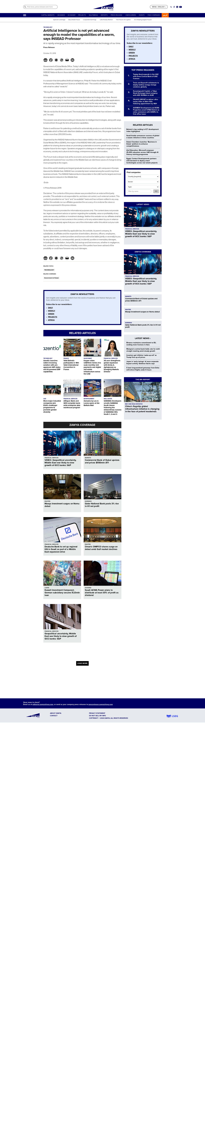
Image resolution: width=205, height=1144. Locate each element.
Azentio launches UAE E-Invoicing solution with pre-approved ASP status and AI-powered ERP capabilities (51, 366)
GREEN (51, 314)
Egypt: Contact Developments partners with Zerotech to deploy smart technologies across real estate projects (141, 161)
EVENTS (142, 15)
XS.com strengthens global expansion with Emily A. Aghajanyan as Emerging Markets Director (112, 366)
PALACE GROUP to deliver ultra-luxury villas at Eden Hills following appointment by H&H (145, 101)
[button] (45, 60)
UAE (44, 399)
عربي (165, 15)
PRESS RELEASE (116, 15)
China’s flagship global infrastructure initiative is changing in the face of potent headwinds (142, 409)
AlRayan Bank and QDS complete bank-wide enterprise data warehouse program (72, 404)
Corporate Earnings (90, 20)
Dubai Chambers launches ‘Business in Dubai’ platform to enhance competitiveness (141, 144)
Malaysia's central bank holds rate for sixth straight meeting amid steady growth (143, 350)
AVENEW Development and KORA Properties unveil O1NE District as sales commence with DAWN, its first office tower (146, 111)
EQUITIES (47, 501)
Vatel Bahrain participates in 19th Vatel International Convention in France (71, 365)
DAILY (50, 308)
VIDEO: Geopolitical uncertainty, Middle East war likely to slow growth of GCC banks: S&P (60, 463)
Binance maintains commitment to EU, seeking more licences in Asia (141, 344)
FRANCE (66, 358)
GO (156, 191)
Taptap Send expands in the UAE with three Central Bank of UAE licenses (145, 76)
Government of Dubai (51, 278)
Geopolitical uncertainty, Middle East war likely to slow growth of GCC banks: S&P (61, 636)
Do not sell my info (97, 716)
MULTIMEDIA (93, 15)
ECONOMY (72, 15)
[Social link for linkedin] (177, 7)
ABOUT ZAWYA (55, 713)
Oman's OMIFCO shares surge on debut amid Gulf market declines (101, 548)
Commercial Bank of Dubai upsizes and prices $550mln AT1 (102, 461)
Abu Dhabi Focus (74, 20)
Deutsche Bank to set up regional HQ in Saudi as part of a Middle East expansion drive (61, 549)
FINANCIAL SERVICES (111, 358)
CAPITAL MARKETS (47, 15)
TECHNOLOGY (49, 270)
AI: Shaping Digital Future (143, 20)
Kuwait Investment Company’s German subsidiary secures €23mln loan (62, 593)
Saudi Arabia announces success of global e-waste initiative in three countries (142, 137)
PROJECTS (82, 15)
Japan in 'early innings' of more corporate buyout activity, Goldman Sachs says (142, 362)
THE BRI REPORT (142, 379)
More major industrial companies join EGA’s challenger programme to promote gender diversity (52, 406)
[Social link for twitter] (171, 7)
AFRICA (51, 320)
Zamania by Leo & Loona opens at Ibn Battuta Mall (91, 403)
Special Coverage (59, 20)
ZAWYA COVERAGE (82, 425)
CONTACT (53, 716)
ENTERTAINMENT (89, 399)
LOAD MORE (82, 663)
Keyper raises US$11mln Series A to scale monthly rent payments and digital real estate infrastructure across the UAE (92, 367)
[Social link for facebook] (174, 7)
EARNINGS (88, 501)
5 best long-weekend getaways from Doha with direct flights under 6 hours (142, 369)
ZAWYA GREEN (131, 15)
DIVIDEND (88, 588)
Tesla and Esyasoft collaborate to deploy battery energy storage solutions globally (146, 85)
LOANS (47, 588)
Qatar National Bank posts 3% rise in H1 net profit (102, 505)
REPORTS (104, 15)
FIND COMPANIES (154, 15)
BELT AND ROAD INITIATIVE (133, 404)
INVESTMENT (88, 358)
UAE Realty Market (106, 20)
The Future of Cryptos (123, 20)
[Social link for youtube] (180, 7)
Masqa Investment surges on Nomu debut (62, 505)
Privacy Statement (97, 713)
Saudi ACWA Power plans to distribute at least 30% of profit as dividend (102, 593)
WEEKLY (51, 311)
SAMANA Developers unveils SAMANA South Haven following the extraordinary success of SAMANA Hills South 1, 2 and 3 (112, 407)
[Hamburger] (24, 15)
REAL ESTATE (108, 399)
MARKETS (88, 458)
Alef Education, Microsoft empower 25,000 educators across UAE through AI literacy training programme (142, 152)
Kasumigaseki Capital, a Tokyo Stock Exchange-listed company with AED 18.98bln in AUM (145, 93)
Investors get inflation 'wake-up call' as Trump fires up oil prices (141, 356)
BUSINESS (61, 15)
